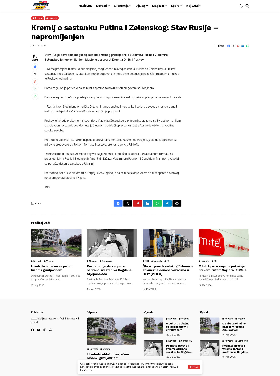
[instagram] (44, 330)
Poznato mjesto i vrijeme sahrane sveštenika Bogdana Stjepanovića (109, 270)
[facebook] (32, 330)
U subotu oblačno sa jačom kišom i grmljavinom (52, 268)
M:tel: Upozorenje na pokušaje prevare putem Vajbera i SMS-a (223, 268)
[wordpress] (50, 330)
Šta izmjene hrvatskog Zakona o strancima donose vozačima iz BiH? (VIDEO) (168, 270)
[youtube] (38, 330)
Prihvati (194, 367)
